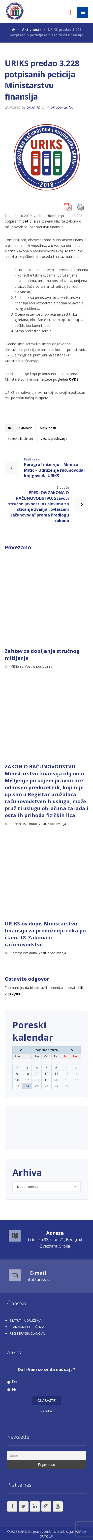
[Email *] (46, 1455)
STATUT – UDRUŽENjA (25, 1320)
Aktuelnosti (48, 428)
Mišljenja (16, 666)
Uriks (30, 107)
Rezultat (46, 1411)
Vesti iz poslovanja (54, 439)
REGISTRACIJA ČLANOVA (27, 1333)
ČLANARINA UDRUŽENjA (27, 1327)
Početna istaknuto (20, 439)
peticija (29, 221)
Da (12, 1381)
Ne (12, 1389)
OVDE (73, 379)
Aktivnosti (25, 428)
